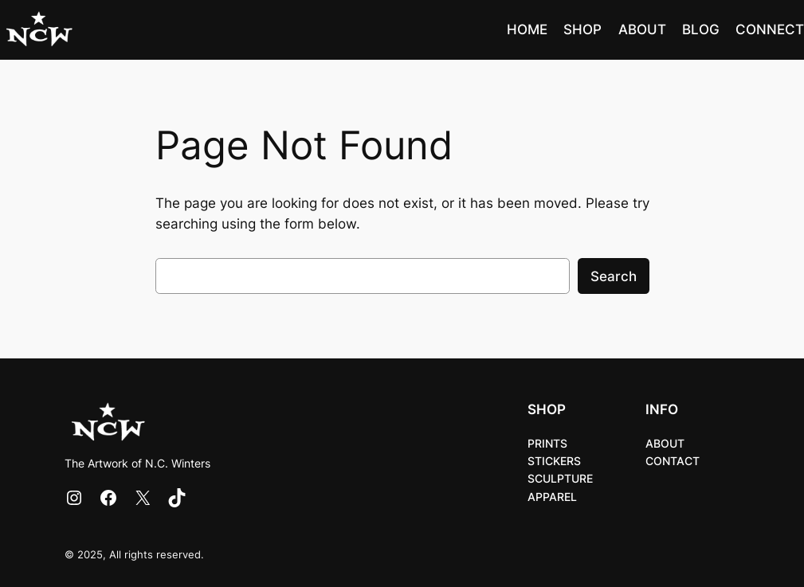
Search (613, 276)
